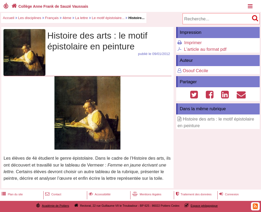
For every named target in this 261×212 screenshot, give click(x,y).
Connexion (228, 194)
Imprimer (193, 42)
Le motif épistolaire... (108, 18)
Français (52, 18)
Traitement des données (193, 194)
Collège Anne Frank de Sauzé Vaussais (49, 6)
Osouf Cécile (195, 70)
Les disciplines (29, 18)
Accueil (8, 18)
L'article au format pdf (205, 49)
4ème (66, 18)
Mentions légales (146, 194)
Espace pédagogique (204, 205)
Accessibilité (99, 194)
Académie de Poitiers (55, 205)
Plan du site (12, 194)
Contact (52, 194)
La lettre (81, 18)
